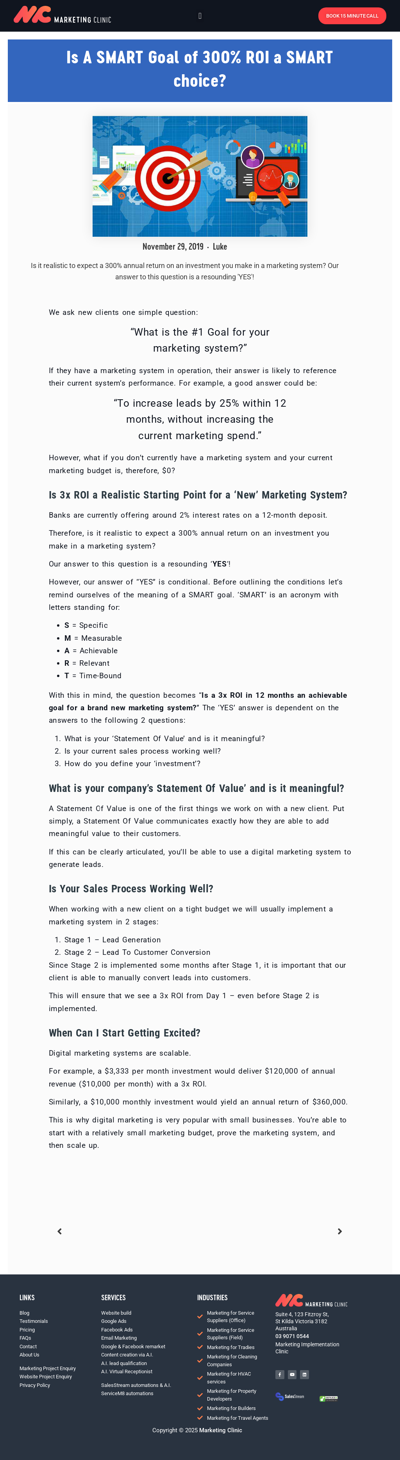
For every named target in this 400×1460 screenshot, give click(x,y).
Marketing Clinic (220, 1430)
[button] (200, 15)
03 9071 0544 (292, 1336)
